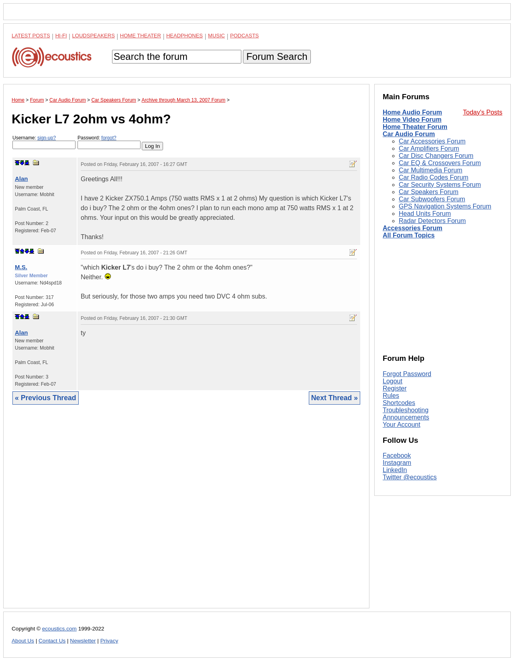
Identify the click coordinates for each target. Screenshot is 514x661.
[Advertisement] (186, 512)
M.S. (21, 267)
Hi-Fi (61, 36)
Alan (21, 178)
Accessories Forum (413, 228)
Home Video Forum (412, 119)
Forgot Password (407, 373)
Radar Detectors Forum (432, 220)
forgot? (108, 138)
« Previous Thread (45, 398)
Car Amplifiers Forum (429, 148)
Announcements (406, 417)
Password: (109, 142)
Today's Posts (482, 112)
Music (216, 36)
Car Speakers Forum (429, 191)
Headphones (184, 36)
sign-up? (46, 138)
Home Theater (140, 36)
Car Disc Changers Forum (436, 155)
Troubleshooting (405, 410)
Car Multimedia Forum (430, 170)
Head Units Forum (425, 213)
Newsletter (83, 641)
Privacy (109, 641)
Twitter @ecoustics (410, 477)
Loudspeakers (93, 36)
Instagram (397, 462)
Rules (391, 395)
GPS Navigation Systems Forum (445, 206)
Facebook (397, 455)
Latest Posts (31, 36)
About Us (23, 641)
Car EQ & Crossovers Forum (440, 163)
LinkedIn (395, 470)
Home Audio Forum (412, 112)
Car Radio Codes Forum (433, 177)
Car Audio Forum (409, 134)
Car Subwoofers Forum (432, 199)
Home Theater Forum (415, 126)
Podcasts (244, 36)
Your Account (401, 424)
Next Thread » (334, 398)
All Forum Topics (408, 235)
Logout (392, 381)
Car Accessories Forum (432, 141)
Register (395, 388)
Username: (43, 142)
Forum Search (276, 56)
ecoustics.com (59, 629)
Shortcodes (399, 402)
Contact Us (52, 641)
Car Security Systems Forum (440, 184)
